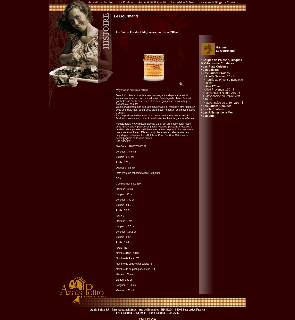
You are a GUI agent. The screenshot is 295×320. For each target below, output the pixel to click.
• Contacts (231, 2)
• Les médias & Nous (182, 2)
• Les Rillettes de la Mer (217, 112)
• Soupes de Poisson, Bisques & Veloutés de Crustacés (221, 61)
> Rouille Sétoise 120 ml (218, 76)
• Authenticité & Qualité (151, 2)
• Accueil (92, 2)
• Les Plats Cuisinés (214, 66)
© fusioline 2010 (147, 319)
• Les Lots (207, 115)
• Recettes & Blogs (210, 2)
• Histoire (106, 2)
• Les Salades (210, 69)
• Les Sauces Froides (215, 73)
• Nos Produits (124, 2)
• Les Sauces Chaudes (216, 106)
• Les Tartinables (212, 109)
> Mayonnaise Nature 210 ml (221, 92)
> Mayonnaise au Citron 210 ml (223, 102)
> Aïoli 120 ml (211, 86)
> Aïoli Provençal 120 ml (218, 89)
